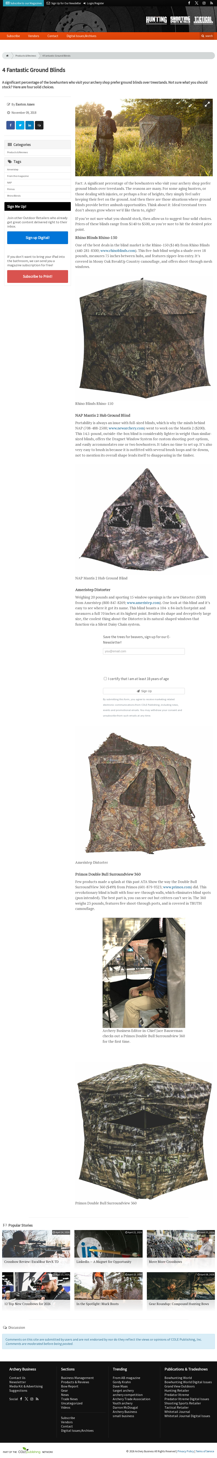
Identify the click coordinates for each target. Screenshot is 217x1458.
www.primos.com (177, 887)
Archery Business (125, 1411)
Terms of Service (205, 1451)
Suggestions (18, 1390)
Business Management (77, 1378)
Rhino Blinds (14, 195)
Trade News (69, 1399)
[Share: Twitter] (20, 125)
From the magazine (18, 176)
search (207, 36)
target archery (123, 1390)
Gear (64, 1390)
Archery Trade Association (131, 1399)
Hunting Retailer (176, 1390)
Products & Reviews (25, 55)
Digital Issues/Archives (81, 36)
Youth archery (122, 1403)
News (65, 1395)
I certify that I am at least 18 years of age (136, 678)
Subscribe (13, 36)
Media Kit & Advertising (26, 1386)
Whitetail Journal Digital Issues (187, 1416)
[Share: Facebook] (10, 125)
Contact (52, 36)
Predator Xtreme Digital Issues (186, 1399)
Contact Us (17, 1378)
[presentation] (144, 665)
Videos (65, 1407)
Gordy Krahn (122, 1382)
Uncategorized (71, 1403)
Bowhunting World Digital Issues (188, 1382)
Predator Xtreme (176, 1395)
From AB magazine (126, 1378)
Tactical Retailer (176, 1407)
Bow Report (69, 1386)
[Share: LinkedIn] (29, 125)
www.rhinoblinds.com (117, 250)
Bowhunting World (178, 1378)
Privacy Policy (186, 1451)
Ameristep (12, 169)
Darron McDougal (125, 1407)
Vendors (33, 36)
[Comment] (39, 125)
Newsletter (17, 1382)
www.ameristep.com (143, 602)
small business (123, 1416)
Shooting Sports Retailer (182, 1403)
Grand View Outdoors (179, 1386)
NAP (9, 182)
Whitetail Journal (177, 1411)
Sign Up (144, 691)
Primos (11, 189)
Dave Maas (120, 1386)
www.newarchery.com (126, 428)
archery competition (128, 1395)
